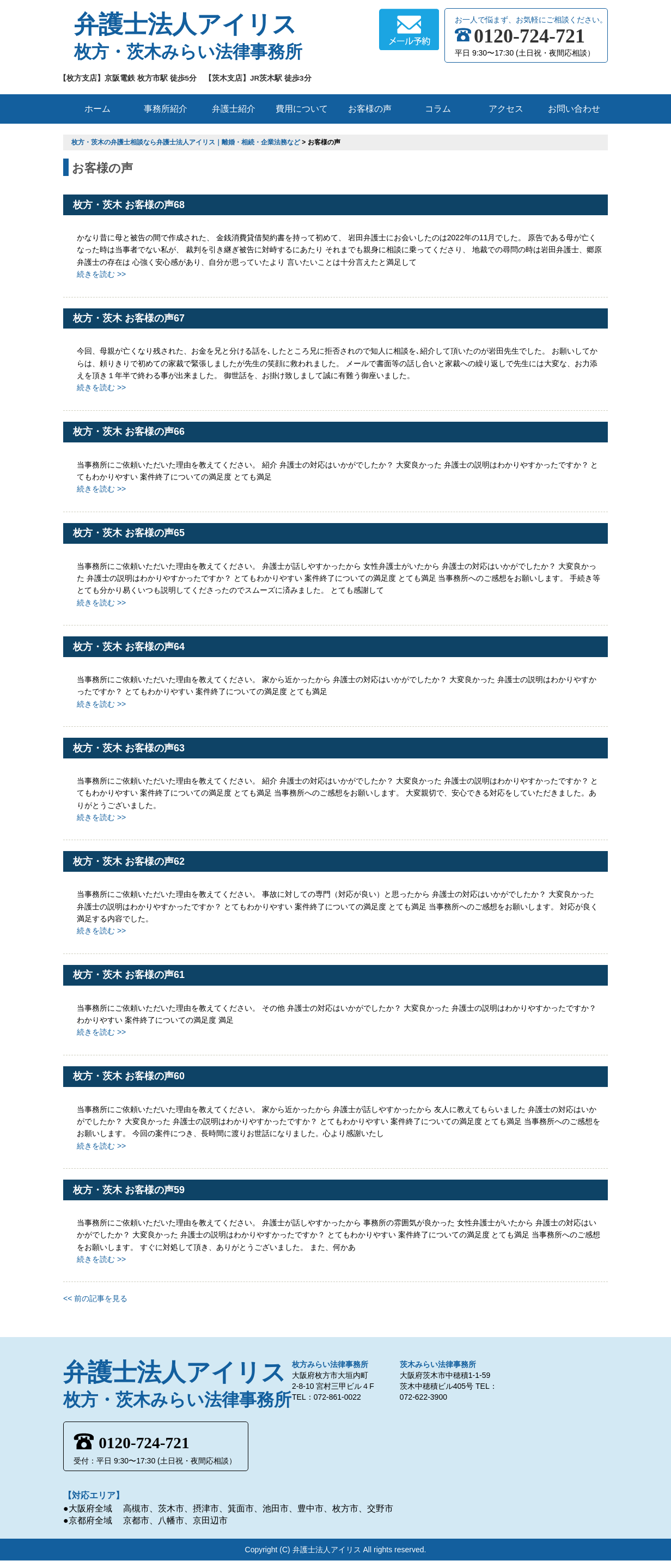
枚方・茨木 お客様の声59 (129, 1190)
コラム (438, 108)
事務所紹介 (165, 108)
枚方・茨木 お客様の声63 (129, 748)
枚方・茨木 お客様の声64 (129, 646)
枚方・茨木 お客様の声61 (129, 974)
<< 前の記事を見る (95, 1298)
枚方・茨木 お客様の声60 (129, 1076)
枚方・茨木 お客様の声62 (129, 861)
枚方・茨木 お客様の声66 (129, 431)
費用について (302, 108)
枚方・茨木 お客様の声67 (129, 318)
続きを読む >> (101, 274)
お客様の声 (370, 108)
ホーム (97, 108)
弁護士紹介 (233, 108)
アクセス (506, 108)
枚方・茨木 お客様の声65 (129, 532)
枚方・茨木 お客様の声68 (129, 204)
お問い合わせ (574, 108)
